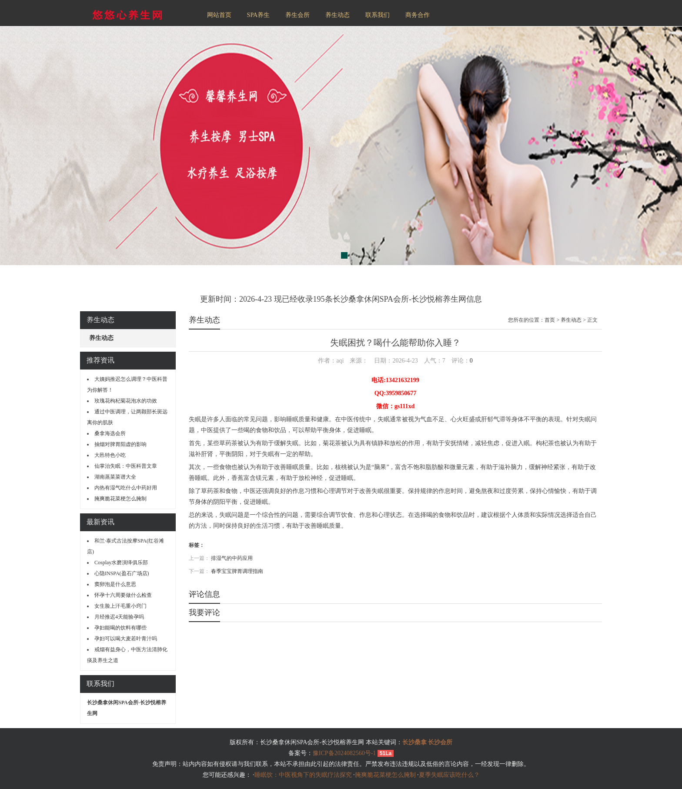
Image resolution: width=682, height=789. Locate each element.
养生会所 (297, 15)
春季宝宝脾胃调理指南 (237, 571)
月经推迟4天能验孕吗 (119, 617)
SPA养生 (258, 15)
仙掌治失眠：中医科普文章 (125, 466)
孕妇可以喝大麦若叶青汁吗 (125, 639)
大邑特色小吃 (110, 455)
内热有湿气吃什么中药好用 (125, 488)
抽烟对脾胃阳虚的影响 (120, 444)
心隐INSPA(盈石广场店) (121, 573)
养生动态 (337, 15)
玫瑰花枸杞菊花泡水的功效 (125, 401)
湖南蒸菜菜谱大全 (115, 477)
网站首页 (219, 15)
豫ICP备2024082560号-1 (344, 753)
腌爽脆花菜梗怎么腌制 (120, 499)
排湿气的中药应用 (232, 558)
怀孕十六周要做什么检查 (123, 595)
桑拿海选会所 (110, 433)
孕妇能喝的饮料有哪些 (120, 628)
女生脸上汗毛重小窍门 (120, 606)
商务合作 (417, 15)
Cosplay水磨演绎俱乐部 (121, 562)
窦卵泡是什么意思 (115, 584)
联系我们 (377, 15)
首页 (550, 320)
